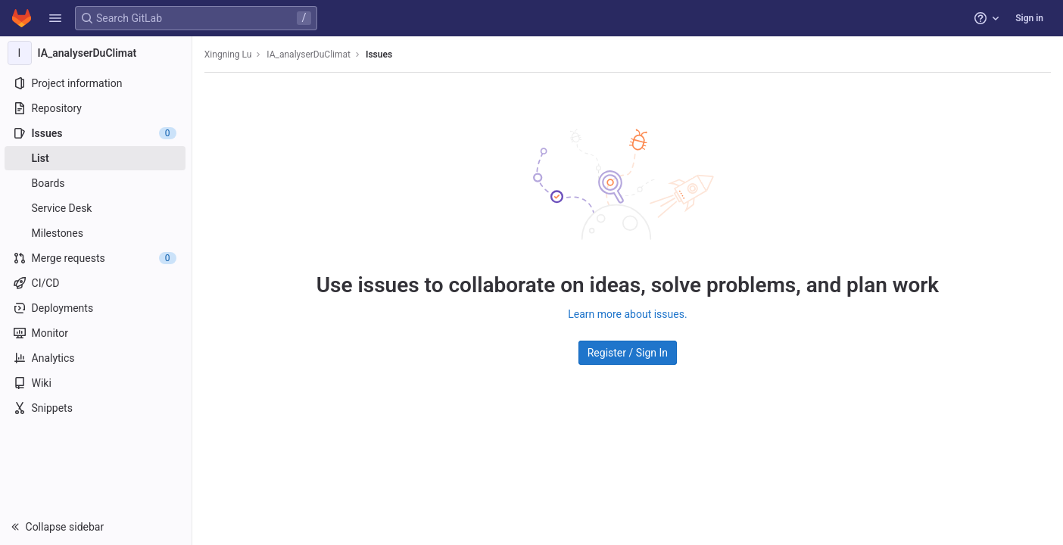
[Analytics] (96, 358)
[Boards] (96, 183)
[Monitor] (96, 333)
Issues (380, 54)
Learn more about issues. (628, 314)
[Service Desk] (96, 208)
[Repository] (96, 108)
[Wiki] (96, 383)
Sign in (1029, 18)
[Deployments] (96, 308)
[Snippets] (96, 408)
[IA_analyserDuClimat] (97, 53)
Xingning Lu (230, 54)
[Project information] (96, 83)
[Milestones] (96, 233)
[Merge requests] (96, 258)
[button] (55, 18)
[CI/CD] (96, 283)
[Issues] (96, 133)
